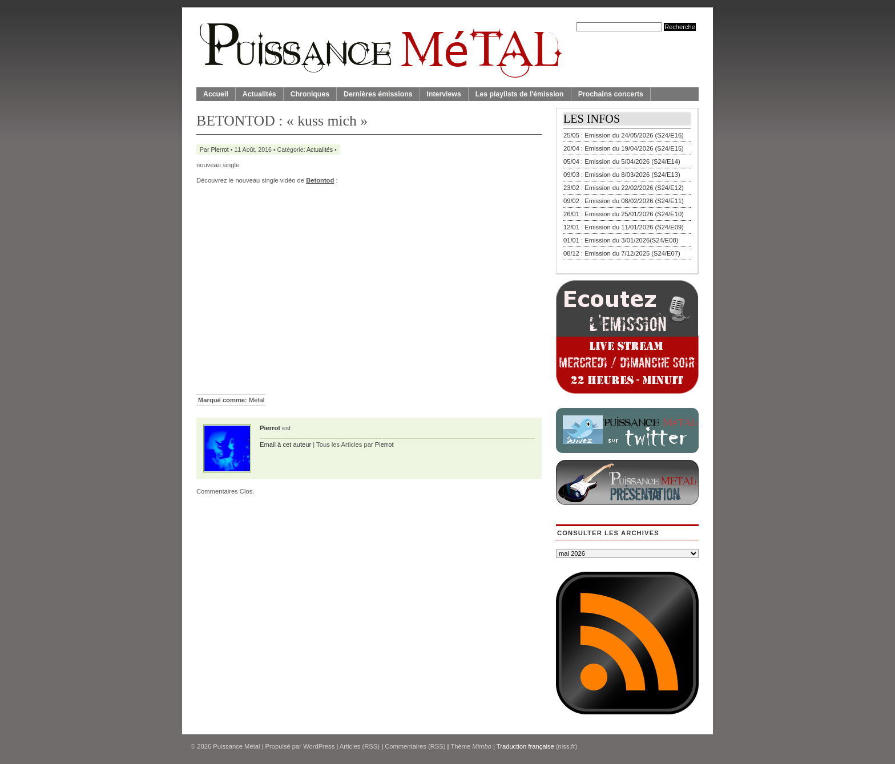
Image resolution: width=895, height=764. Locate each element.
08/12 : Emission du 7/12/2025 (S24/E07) (621, 253)
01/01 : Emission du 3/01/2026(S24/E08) (621, 240)
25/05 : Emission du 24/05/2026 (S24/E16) (623, 135)
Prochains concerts (610, 94)
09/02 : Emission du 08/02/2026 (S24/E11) (623, 200)
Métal (256, 400)
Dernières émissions (378, 94)
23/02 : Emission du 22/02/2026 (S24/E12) (623, 187)
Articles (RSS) (360, 746)
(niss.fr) (566, 746)
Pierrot (220, 149)
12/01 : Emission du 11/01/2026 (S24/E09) (623, 227)
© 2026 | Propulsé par (247, 746)
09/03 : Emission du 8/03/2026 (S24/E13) (621, 174)
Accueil (215, 94)
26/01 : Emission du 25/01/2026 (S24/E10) (623, 214)
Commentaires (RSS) (415, 746)
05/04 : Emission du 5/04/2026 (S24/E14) (621, 161)
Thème (470, 746)
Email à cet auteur (285, 444)
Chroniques (310, 94)
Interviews (444, 94)
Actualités (259, 94)
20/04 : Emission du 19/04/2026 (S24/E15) (623, 148)
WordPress (318, 746)
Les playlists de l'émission (519, 94)
